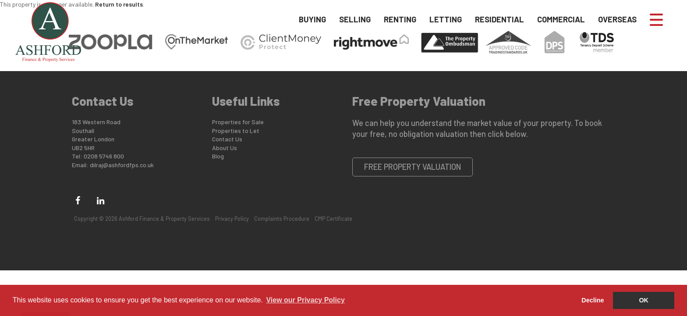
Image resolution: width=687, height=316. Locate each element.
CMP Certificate (333, 218)
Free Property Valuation (412, 167)
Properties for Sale (238, 122)
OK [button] (643, 300)
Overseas (617, 19)
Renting (400, 19)
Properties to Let (235, 130)
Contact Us (227, 139)
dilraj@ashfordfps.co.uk (122, 165)
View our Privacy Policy (305, 300)
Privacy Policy (232, 218)
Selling (355, 19)
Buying (312, 19)
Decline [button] (592, 300)
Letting (445, 19)
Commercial (561, 19)
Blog (218, 156)
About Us (224, 147)
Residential (499, 19)
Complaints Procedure (281, 218)
